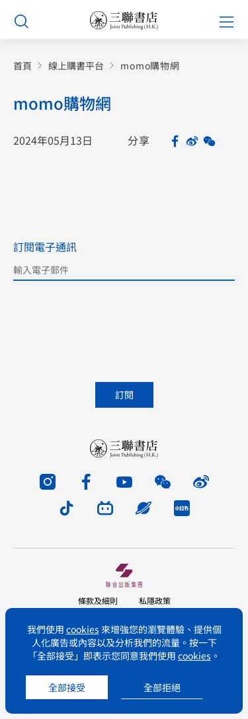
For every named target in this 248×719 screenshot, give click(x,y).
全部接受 (66, 687)
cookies (82, 629)
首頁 (22, 65)
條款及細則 (98, 600)
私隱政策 (155, 600)
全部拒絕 (162, 687)
